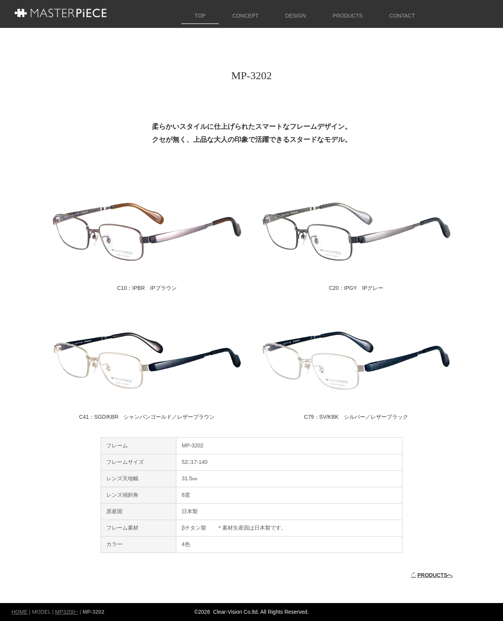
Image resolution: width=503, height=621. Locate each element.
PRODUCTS (348, 16)
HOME (19, 612)
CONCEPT (245, 16)
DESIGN (295, 16)
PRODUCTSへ (432, 575)
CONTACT (402, 16)
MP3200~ (66, 612)
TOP (200, 16)
